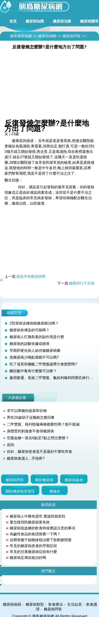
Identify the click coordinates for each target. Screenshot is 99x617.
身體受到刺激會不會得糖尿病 (30, 431)
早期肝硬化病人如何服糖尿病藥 (35, 350)
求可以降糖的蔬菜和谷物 (27, 411)
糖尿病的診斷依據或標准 (30, 344)
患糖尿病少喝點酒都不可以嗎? (34, 357)
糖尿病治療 (62, 21)
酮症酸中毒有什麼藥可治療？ (33, 371)
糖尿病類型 (35, 604)
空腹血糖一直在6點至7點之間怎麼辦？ (38, 438)
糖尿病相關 (47, 36)
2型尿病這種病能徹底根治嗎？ (34, 323)
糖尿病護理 (89, 21)
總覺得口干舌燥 (81, 283)
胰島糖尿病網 (21, 36)
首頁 (13, 21)
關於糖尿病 (44, 480)
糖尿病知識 (35, 21)
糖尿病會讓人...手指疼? (26, 458)
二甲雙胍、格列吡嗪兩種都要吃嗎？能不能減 (43, 424)
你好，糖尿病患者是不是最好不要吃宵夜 (39, 451)
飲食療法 (55, 604)
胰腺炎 (54, 491)
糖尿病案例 (74, 480)
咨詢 (10, 445)
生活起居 (74, 604)
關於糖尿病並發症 (20, 491)
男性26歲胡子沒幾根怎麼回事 (30, 417)
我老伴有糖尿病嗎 (30, 276)
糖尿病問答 (72, 36)
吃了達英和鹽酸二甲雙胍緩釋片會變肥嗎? (43, 364)
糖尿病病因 (12, 604)
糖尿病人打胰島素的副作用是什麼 (37, 337)
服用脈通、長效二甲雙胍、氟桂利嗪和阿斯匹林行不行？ (53, 378)
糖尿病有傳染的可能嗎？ (30, 330)
